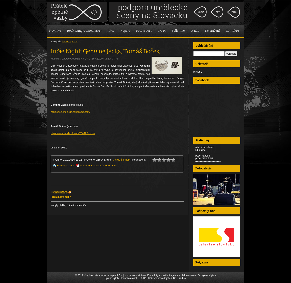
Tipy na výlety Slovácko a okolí (120, 278)
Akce (111, 30)
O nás (195, 30)
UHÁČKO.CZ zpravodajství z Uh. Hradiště (164, 278)
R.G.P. (162, 30)
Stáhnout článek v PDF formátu (98, 165)
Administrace (189, 275)
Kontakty (232, 30)
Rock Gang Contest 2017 (84, 30)
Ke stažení (212, 30)
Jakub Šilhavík (121, 159)
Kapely (125, 30)
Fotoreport (144, 30)
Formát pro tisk (65, 165)
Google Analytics (207, 275)
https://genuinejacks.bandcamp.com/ (70, 112)
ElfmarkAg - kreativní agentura (163, 275)
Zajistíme (178, 30)
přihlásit (197, 71)
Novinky (55, 30)
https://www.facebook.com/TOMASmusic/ (73, 133)
